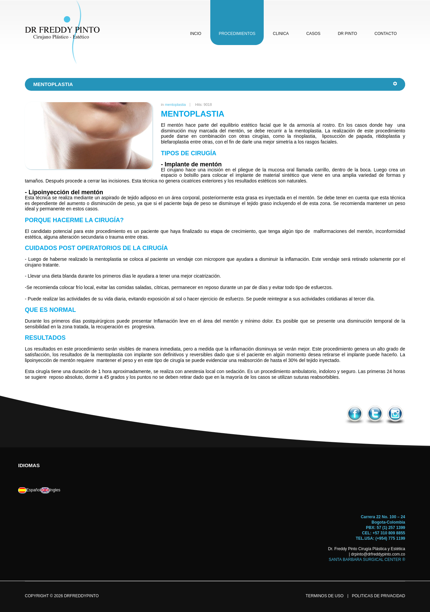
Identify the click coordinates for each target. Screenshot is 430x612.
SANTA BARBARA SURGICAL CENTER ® (367, 559)
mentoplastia (175, 105)
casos (313, 33)
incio (195, 33)
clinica (281, 33)
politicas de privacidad (378, 596)
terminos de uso (325, 596)
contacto (386, 33)
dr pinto (347, 33)
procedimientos (237, 33)
